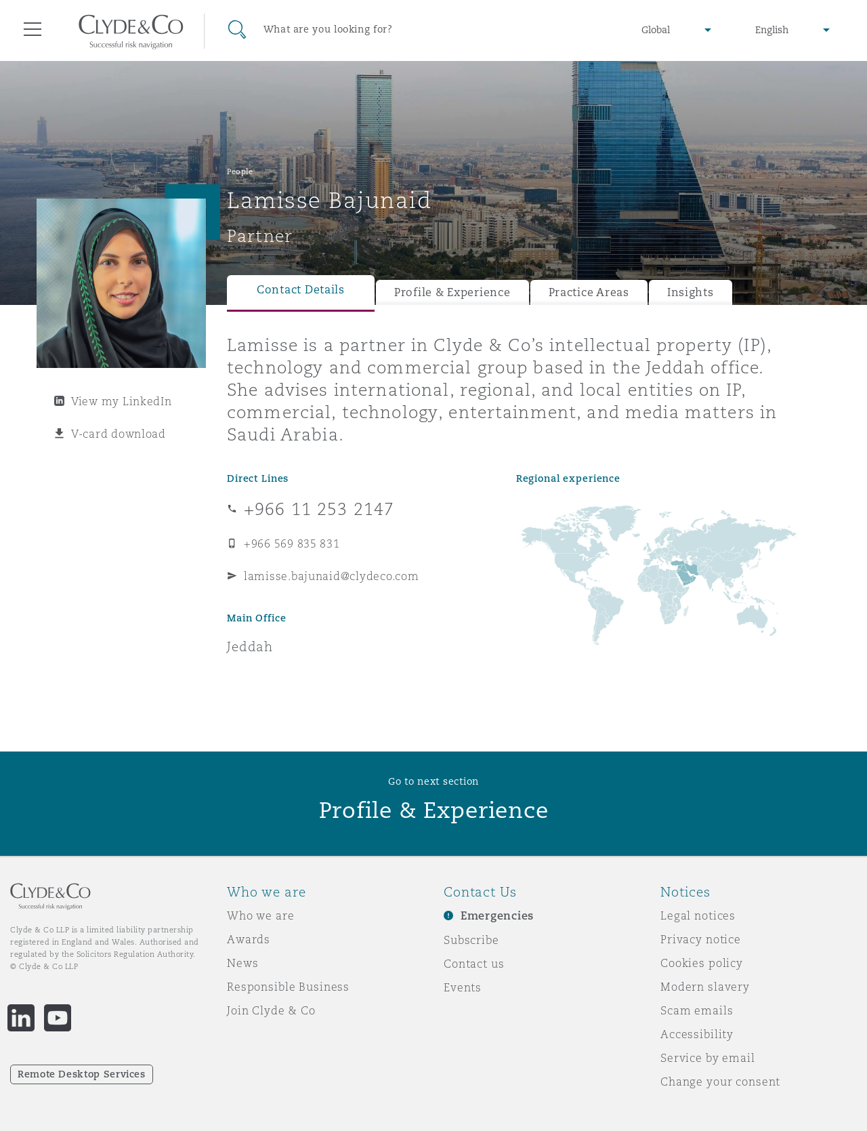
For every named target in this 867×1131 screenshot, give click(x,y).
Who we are (261, 915)
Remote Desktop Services (82, 1074)
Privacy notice (700, 939)
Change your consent (720, 1081)
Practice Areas (589, 292)
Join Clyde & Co (271, 1010)
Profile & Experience (452, 292)
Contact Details (301, 290)
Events (463, 987)
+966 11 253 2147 (319, 509)
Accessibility (697, 1034)
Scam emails (696, 1010)
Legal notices (698, 915)
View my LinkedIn (121, 401)
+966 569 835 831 (292, 543)
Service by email (707, 1058)
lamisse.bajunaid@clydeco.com (331, 576)
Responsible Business (288, 986)
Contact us (474, 963)
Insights (690, 292)
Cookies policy (701, 963)
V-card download (118, 433)
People (240, 171)
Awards (248, 939)
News (242, 963)
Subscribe (471, 940)
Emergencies (497, 916)
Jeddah (250, 646)
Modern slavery (705, 986)
